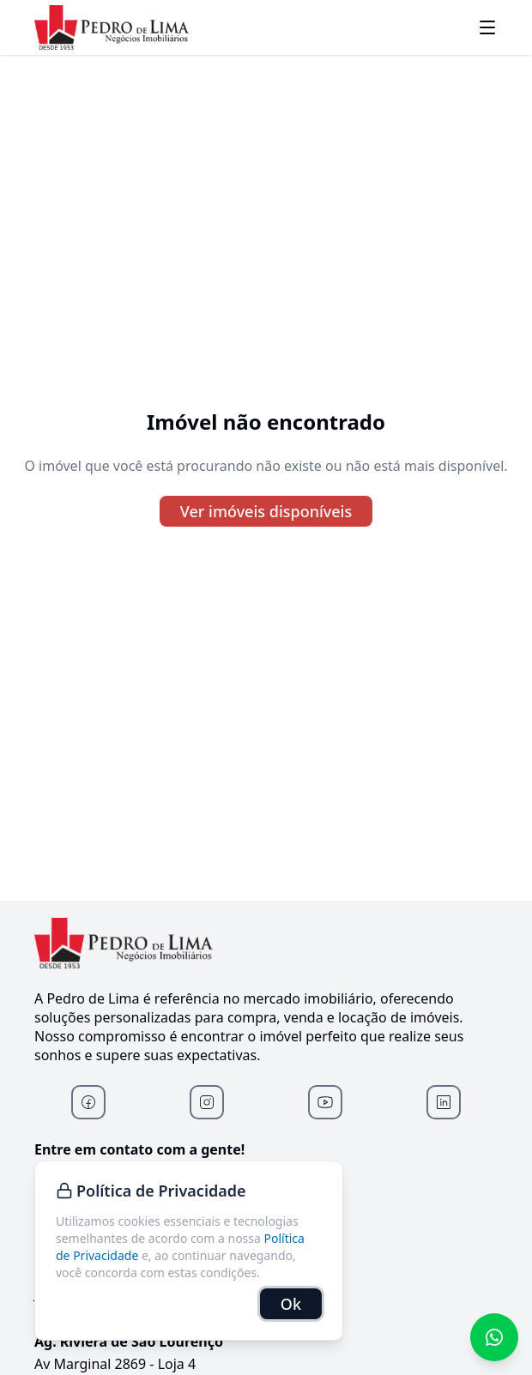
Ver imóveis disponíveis (266, 511)
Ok (291, 1304)
